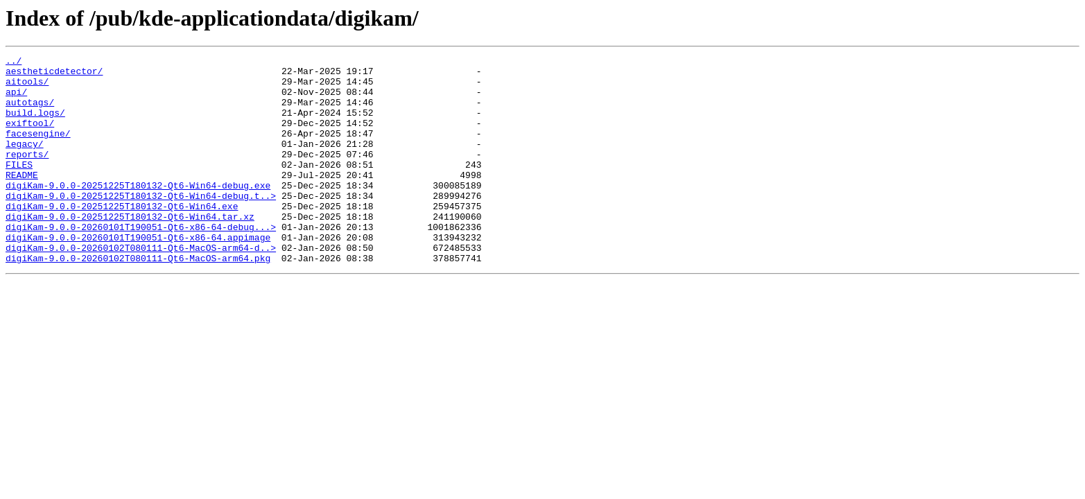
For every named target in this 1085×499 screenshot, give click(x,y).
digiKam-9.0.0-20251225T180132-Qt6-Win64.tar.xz (130, 249)
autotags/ (30, 112)
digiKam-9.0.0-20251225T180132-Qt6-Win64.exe (122, 237)
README (22, 199)
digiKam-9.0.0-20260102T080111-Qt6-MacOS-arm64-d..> (141, 287)
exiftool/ (30, 137)
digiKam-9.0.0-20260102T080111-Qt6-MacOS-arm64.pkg (138, 299)
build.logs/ (35, 125)
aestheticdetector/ (54, 75)
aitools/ (27, 87)
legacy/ (25, 162)
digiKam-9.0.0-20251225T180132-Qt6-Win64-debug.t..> (141, 224)
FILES (19, 187)
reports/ (27, 174)
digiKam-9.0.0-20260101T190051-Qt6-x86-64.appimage (138, 274)
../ (13, 62)
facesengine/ (38, 149)
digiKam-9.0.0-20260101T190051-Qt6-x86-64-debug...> (141, 262)
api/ (16, 100)
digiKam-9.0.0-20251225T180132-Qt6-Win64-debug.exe (138, 212)
